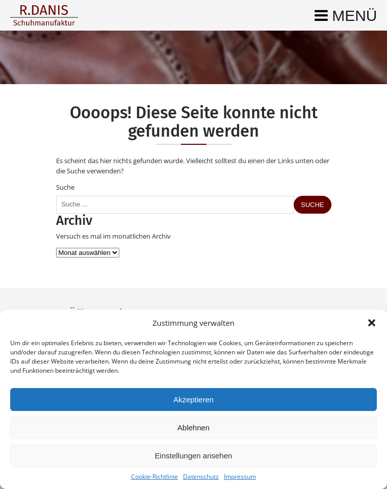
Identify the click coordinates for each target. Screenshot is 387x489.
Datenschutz (201, 476)
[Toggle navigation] (346, 15)
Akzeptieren (193, 399)
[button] (372, 323)
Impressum (240, 476)
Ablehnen (193, 427)
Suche (65, 187)
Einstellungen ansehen (194, 455)
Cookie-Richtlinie (154, 476)
